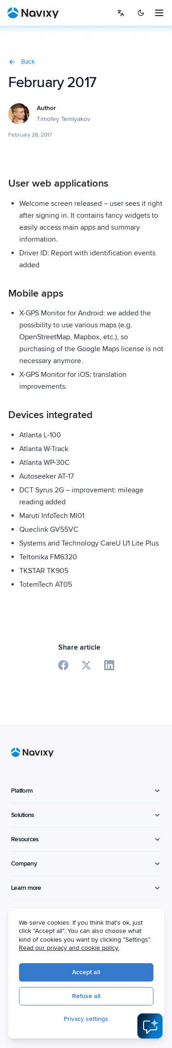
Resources (86, 839)
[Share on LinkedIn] (109, 665)
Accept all (90, 972)
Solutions (86, 815)
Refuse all (90, 996)
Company (86, 863)
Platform (86, 790)
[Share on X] (86, 665)
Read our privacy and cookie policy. (73, 948)
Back (21, 62)
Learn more (86, 888)
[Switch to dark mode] (140, 13)
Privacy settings (90, 1019)
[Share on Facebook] (63, 665)
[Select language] (120, 13)
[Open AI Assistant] (150, 1026)
